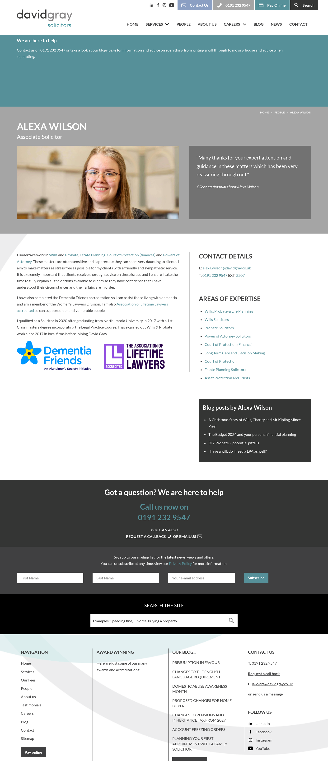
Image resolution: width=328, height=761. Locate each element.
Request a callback (149, 536)
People (184, 24)
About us (207, 24)
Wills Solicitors (217, 319)
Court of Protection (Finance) (229, 344)
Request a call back (264, 673)
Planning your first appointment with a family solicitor (199, 743)
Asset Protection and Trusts (227, 378)
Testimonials (31, 705)
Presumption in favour (196, 662)
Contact (298, 24)
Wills (53, 255)
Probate (71, 255)
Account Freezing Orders (198, 729)
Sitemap (27, 738)
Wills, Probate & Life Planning (229, 311)
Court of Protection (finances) (131, 255)
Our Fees (28, 680)
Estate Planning (92, 255)
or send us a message (265, 694)
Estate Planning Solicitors (225, 369)
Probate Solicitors (219, 327)
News (276, 24)
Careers (232, 24)
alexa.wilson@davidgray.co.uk (227, 268)
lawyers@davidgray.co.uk (272, 683)
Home (132, 24)
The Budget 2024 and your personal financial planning (252, 434)
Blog (259, 24)
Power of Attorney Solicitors (228, 336)
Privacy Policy (180, 563)
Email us (190, 536)
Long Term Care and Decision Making (235, 353)
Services (154, 24)
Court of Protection (221, 361)
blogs (103, 50)
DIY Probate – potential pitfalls (233, 443)
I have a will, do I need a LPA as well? (237, 451)
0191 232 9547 (52, 50)
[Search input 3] (157, 620)
